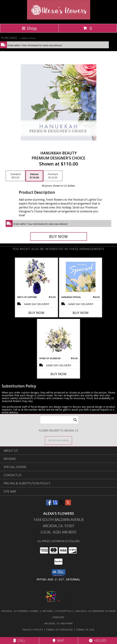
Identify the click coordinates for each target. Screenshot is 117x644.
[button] (58, 572)
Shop (29, 28)
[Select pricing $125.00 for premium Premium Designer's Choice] (53, 176)
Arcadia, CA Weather (58, 623)
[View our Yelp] (68, 504)
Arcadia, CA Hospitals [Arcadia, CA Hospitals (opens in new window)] (57, 611)
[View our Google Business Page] (55, 504)
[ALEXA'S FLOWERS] (58, 18)
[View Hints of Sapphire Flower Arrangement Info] (36, 277)
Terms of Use (85, 629)
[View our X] (62, 504)
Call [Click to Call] (19, 640)
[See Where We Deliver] (58, 440)
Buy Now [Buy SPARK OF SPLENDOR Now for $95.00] (58, 374)
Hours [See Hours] (97, 640)
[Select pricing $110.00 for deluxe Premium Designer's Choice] (34, 176)
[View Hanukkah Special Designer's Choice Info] (80, 277)
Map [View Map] (58, 640)
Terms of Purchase (59, 629)
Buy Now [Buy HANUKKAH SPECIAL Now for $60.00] (81, 312)
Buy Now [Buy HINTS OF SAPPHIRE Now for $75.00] (36, 312)
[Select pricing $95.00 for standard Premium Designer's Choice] (15, 176)
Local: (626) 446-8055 (58, 532)
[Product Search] (59, 420)
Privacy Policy (33, 629)
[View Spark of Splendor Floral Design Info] (58, 338)
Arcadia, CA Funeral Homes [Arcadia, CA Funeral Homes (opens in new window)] (20, 611)
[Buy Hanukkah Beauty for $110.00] (58, 236)
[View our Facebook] (49, 504)
